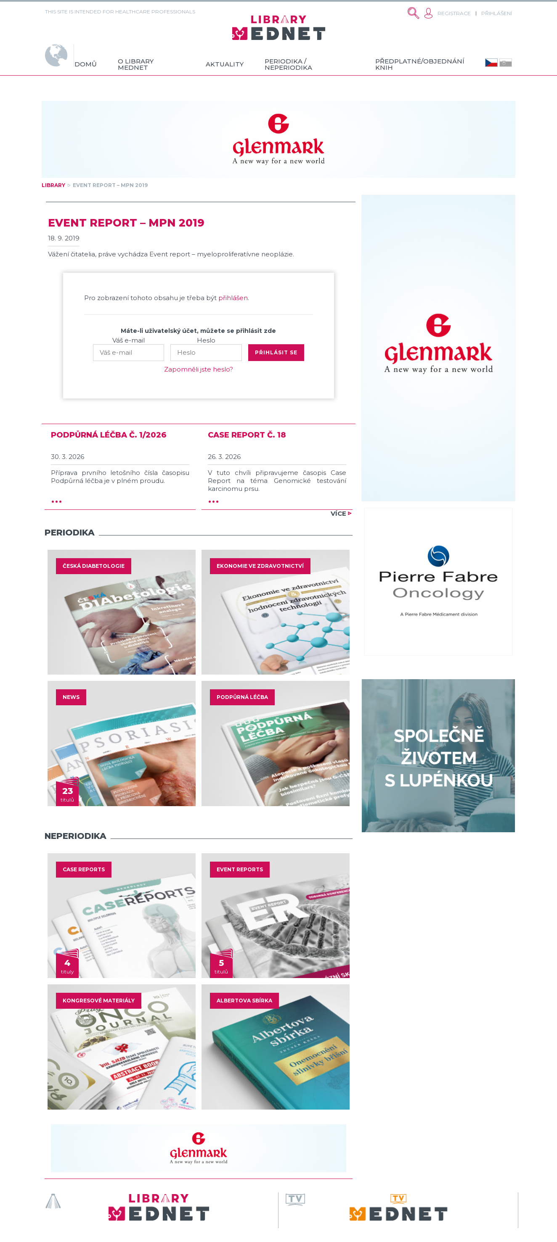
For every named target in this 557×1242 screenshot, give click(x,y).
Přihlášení (496, 13)
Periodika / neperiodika (288, 64)
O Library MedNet (136, 64)
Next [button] (356, 612)
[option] (122, 612)
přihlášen (233, 298)
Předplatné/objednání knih (419, 64)
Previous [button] (41, 612)
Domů (85, 64)
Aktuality (225, 64)
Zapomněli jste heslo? (198, 369)
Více (338, 513)
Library (53, 185)
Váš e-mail (128, 340)
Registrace (454, 13)
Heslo (206, 340)
